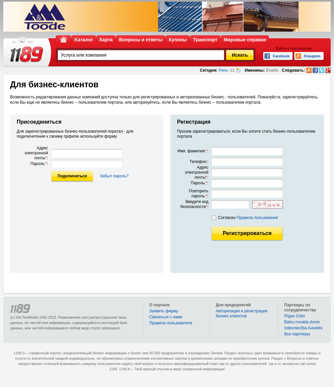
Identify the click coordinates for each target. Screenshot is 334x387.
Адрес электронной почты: (36, 153)
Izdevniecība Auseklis (303, 328)
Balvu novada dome (302, 322)
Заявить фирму (163, 311)
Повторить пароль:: (198, 193)
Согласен (248, 217)
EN (30, 42)
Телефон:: (199, 161)
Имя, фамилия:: (192, 151)
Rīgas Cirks (294, 316)
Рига (223, 70)
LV (14, 42)
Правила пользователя (170, 323)
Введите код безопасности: (194, 204)
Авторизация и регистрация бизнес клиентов (242, 313)
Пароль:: (39, 163)
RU (22, 42)
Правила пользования (257, 217)
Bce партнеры (297, 334)
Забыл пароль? (114, 176)
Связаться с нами (165, 317)
